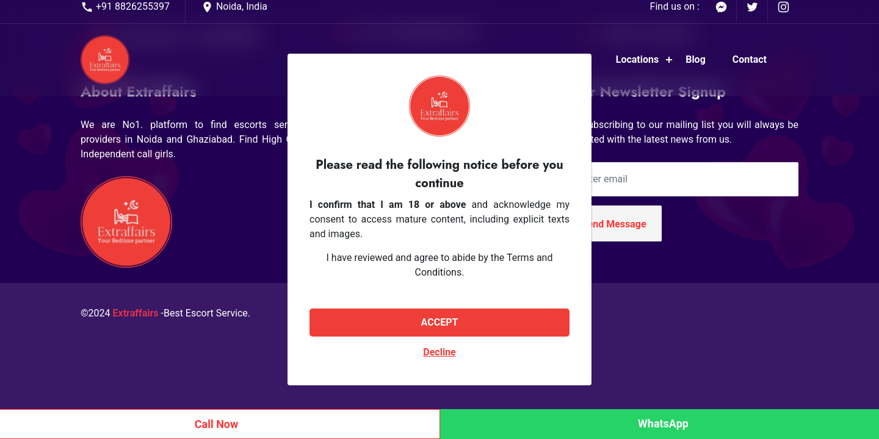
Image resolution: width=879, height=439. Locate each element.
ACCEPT (439, 322)
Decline (439, 352)
